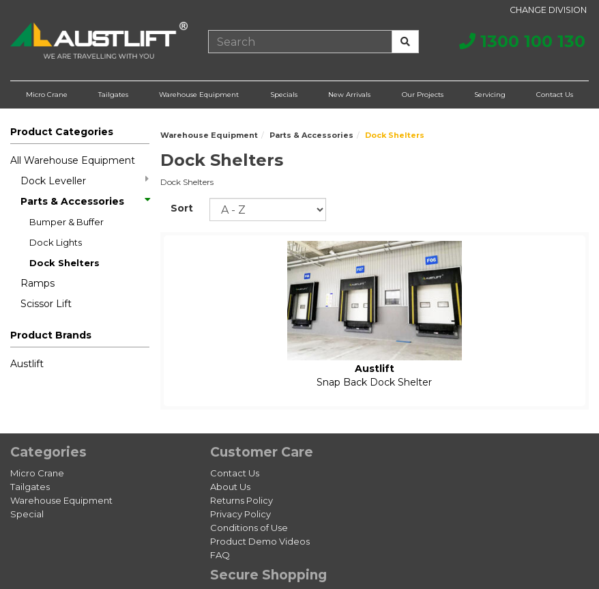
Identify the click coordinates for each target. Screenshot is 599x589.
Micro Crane (47, 94)
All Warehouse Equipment (72, 160)
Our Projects (422, 94)
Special (27, 513)
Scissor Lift (46, 304)
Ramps (37, 283)
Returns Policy (241, 500)
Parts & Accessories (84, 201)
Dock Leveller (84, 180)
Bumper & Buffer (66, 221)
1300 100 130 (522, 41)
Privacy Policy (240, 513)
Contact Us (554, 94)
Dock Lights (55, 242)
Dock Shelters (64, 262)
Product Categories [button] (61, 132)
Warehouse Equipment (199, 94)
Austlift (27, 364)
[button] (79, 337)
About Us (230, 486)
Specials (283, 94)
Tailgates (113, 94)
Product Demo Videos (260, 541)
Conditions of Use (249, 527)
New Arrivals (349, 94)
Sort (182, 208)
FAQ (220, 554)
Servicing (490, 94)
